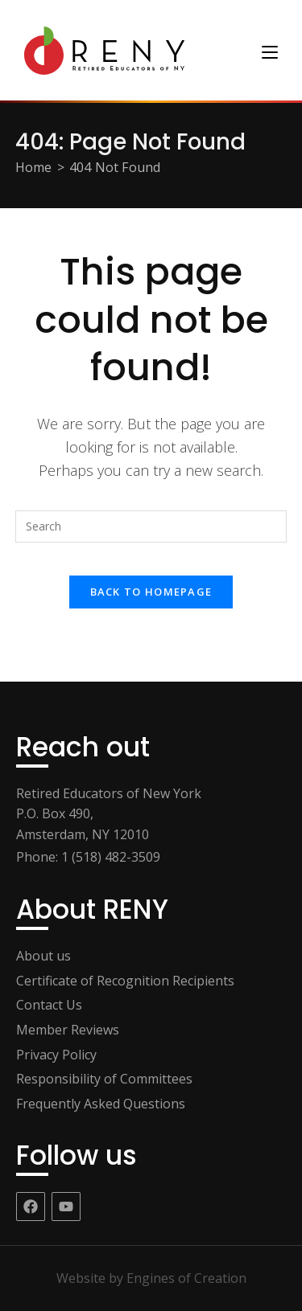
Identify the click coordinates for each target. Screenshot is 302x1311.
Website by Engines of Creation (151, 1278)
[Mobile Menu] (270, 50)
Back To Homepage (151, 591)
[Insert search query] (151, 526)
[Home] (33, 167)
